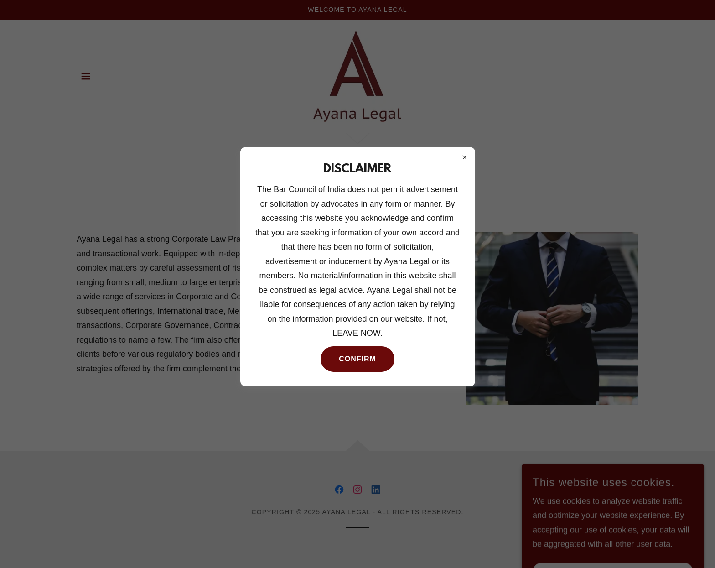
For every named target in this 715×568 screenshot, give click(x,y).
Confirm (357, 359)
